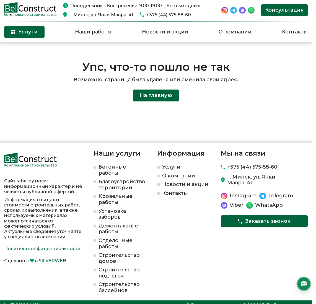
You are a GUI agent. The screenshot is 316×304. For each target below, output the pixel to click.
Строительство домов (119, 258)
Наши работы (93, 32)
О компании (235, 32)
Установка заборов (112, 214)
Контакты (295, 32)
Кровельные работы (116, 199)
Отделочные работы (116, 243)
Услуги (171, 167)
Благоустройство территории (122, 185)
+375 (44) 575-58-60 (168, 14)
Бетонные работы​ (112, 170)
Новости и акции (165, 32)
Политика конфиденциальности (42, 248)
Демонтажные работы (118, 229)
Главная (12, 51)
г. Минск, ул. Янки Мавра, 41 (101, 14)
